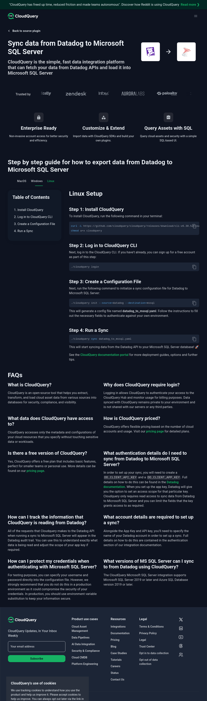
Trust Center (147, 646)
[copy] (194, 226)
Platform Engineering (85, 663)
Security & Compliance (86, 650)
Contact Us (117, 679)
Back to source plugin (24, 31)
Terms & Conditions (151, 626)
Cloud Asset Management (80, 628)
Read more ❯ (190, 4)
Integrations (118, 626)
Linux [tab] (50, 181)
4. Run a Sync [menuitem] (23, 231)
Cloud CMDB (79, 657)
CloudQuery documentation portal (104, 355)
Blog (113, 646)
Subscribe (36, 658)
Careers (115, 666)
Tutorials (116, 659)
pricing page (155, 431)
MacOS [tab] (21, 181)
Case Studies (119, 653)
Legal (142, 639)
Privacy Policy (148, 633)
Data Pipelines (81, 637)
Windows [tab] (37, 181)
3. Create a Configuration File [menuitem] (34, 224)
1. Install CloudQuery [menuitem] (28, 210)
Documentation (120, 633)
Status (115, 672)
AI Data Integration (83, 644)
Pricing (115, 639)
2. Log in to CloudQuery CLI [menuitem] (33, 217)
